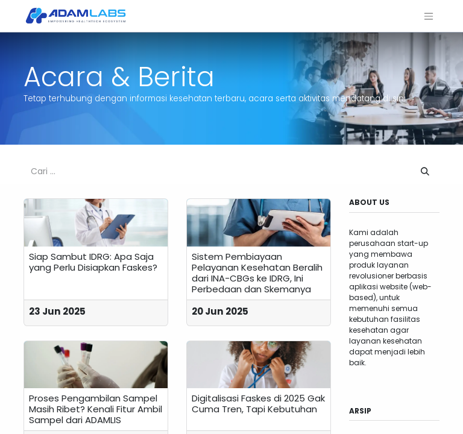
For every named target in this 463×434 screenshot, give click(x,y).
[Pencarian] (425, 171)
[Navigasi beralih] (428, 16)
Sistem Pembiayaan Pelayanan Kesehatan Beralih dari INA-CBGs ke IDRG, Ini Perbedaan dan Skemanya (257, 273)
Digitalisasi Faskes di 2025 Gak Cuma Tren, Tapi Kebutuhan (258, 404)
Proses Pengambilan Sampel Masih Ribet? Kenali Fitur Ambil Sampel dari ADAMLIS (95, 409)
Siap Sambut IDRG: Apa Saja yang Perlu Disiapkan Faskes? (93, 262)
